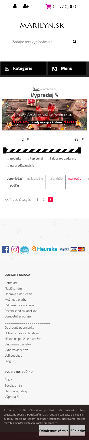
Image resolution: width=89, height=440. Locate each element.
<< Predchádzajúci (18, 199)
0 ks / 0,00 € (65, 6)
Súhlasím (77, 430)
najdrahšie (56, 178)
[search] (74, 41)
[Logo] (42, 24)
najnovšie (74, 178)
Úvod (36, 89)
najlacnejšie (35, 178)
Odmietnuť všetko (54, 430)
